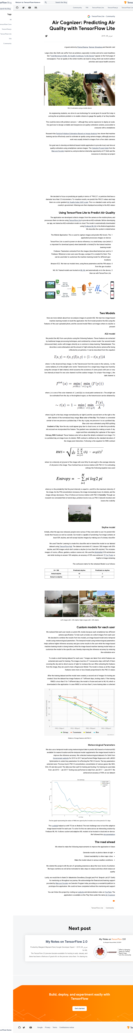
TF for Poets (95, 555)
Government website (48, 758)
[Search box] (40, 2)
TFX (73, 8)
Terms (41, 1027)
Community (64, 8)
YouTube (95, 892)
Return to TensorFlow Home (14, 2)
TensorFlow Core (114, 8)
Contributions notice (53, 1027)
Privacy (34, 1027)
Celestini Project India (87, 148)
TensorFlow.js (100, 8)
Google (27, 1027)
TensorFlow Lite (85, 8)
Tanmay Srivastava (82, 47)
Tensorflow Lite (62, 220)
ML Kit (69, 270)
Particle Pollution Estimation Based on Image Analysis (63, 134)
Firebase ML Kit (77, 226)
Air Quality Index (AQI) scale (64, 202)
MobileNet (85, 552)
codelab (42, 826)
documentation (96, 834)
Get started (66, 1009)
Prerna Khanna (69, 47)
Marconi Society (44, 151)
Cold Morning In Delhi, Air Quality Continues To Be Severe (59, 56)
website (68, 892)
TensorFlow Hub (53, 546)
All (126, 8)
